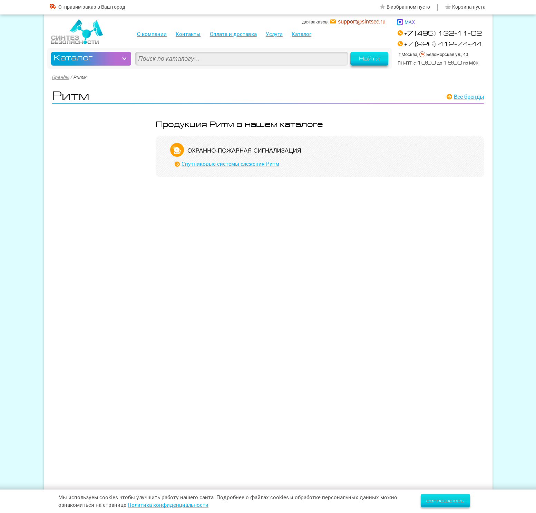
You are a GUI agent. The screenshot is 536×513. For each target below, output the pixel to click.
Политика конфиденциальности (168, 505)
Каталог (301, 34)
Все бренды (469, 96)
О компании (152, 34)
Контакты (188, 34)
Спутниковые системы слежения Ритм (230, 164)
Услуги (274, 34)
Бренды (60, 77)
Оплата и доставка (233, 34)
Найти (369, 59)
